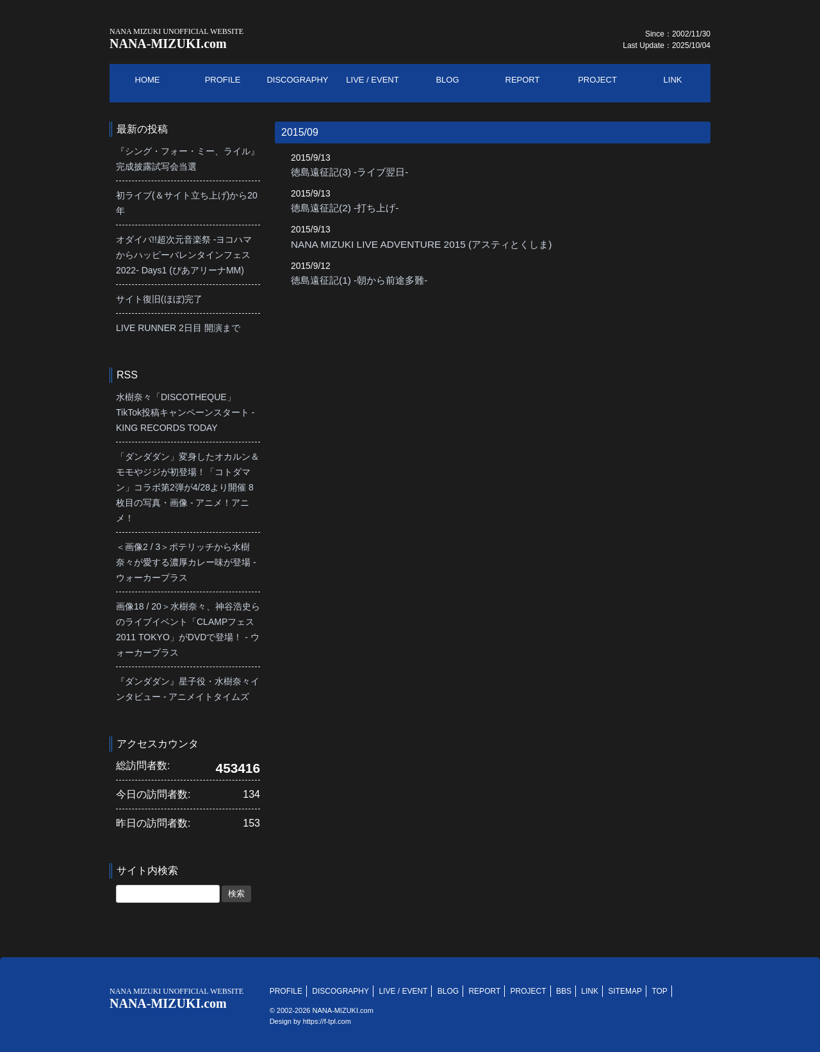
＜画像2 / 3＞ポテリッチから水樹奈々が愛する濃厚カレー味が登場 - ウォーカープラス (186, 562)
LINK (589, 991)
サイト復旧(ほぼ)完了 (159, 299)
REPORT (484, 991)
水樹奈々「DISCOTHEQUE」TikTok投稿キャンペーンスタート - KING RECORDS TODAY (185, 412)
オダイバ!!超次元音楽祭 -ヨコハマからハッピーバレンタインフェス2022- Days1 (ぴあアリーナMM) (184, 254)
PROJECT (528, 991)
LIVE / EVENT (403, 991)
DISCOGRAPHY (340, 991)
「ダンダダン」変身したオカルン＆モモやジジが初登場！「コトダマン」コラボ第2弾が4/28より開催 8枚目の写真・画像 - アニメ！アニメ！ (187, 487)
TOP (659, 991)
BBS (563, 991)
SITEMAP (625, 991)
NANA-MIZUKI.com (176, 39)
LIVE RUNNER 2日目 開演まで (178, 328)
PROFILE (286, 991)
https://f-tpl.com (327, 1021)
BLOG (448, 991)
